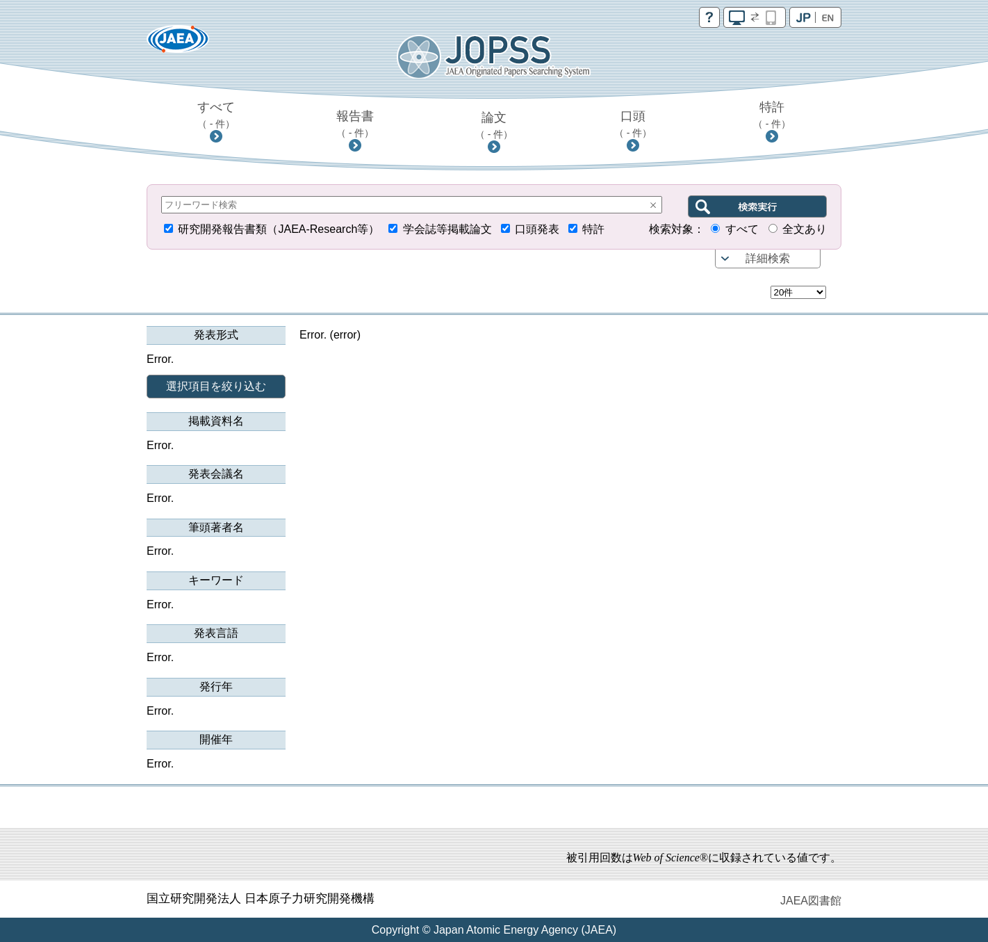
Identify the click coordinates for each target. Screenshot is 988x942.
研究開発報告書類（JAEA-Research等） (278, 229)
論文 (494, 125)
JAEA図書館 (810, 901)
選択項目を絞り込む (216, 386)
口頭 (633, 123)
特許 (772, 114)
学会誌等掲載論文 (447, 229)
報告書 (355, 123)
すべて (216, 114)
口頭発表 (537, 229)
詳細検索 (768, 258)
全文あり (804, 229)
